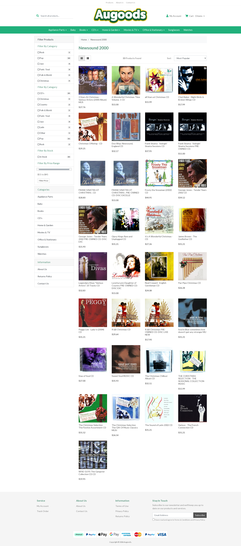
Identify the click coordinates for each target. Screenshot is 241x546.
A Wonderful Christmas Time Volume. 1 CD (126, 98)
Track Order (43, 511)
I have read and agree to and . (178, 519)
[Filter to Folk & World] (54, 110)
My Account (43, 506)
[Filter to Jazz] (54, 122)
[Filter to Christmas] (54, 99)
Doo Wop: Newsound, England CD (122, 144)
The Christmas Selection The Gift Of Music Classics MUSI (125, 428)
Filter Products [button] (45, 39)
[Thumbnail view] (82, 58)
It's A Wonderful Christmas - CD (159, 237)
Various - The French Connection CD (188, 426)
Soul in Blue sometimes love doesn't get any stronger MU (192, 330)
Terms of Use (122, 506)
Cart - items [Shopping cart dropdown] (194, 16)
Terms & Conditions (182, 520)
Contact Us (130, 2)
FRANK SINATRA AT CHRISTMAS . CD (89, 191)
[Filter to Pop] (54, 139)
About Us (120, 2)
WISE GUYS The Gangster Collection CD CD (92, 472)
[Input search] (57, 15)
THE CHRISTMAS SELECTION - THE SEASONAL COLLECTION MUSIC (191, 380)
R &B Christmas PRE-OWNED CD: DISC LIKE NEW (156, 332)
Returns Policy (45, 276)
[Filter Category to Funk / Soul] (54, 70)
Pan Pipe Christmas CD (189, 283)
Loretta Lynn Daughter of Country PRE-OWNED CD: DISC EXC (125, 285)
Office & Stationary (153, 29)
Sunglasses (174, 29)
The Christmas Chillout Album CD (156, 377)
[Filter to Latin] (54, 127)
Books (82, 29)
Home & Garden (110, 29)
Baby (73, 29)
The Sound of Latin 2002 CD (158, 425)
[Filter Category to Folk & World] (54, 75)
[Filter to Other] (54, 133)
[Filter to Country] (54, 105)
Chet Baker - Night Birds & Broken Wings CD (191, 98)
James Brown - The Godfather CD (187, 237)
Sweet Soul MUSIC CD (123, 376)
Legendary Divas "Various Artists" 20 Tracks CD (91, 284)
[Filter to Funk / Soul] (54, 116)
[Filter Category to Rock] (54, 52)
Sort (169, 58)
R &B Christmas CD (121, 329)
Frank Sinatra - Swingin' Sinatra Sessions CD (156, 144)
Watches (188, 29)
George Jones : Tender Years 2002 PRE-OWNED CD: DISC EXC (93, 239)
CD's (94, 29)
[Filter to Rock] (54, 144)
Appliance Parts (56, 29)
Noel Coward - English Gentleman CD (155, 284)
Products (109, 2)
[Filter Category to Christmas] (54, 81)
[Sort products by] (190, 58)
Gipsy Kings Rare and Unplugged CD (122, 237)
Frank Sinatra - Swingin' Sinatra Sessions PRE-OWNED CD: (189, 146)
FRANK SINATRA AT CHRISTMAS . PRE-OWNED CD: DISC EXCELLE (125, 193)
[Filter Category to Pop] (54, 58)
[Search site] (37, 15)
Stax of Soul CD (86, 376)
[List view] (88, 58)
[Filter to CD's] (54, 93)
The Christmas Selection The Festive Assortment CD (92, 426)
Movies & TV (130, 29)
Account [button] (173, 16)
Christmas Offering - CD (90, 143)
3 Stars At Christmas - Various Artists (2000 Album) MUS (93, 100)
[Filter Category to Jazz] (54, 64)
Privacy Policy (122, 511)
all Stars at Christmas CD (157, 97)
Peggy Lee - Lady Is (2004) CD (91, 330)
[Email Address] (173, 515)
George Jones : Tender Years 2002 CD (192, 191)
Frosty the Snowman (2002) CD (158, 191)
